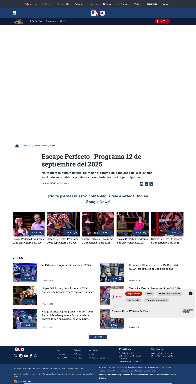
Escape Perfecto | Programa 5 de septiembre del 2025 (166, 240)
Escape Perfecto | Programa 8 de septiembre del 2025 (132, 240)
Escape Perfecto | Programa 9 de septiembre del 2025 (97, 240)
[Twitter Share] (146, 184)
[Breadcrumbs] (18, 146)
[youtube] (26, 356)
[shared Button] (151, 184)
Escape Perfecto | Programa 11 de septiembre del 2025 (28, 240)
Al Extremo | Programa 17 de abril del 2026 (66, 265)
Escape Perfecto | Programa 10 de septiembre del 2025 (63, 240)
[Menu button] (25, 12)
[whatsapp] (35, 356)
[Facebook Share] (141, 184)
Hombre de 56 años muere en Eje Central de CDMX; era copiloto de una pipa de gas (154, 266)
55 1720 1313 (156, 356)
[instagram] (21, 356)
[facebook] (31, 356)
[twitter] (16, 356)
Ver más (98, 336)
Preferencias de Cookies (127, 367)
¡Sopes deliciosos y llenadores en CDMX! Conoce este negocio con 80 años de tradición (68, 290)
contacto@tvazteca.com (161, 353)
